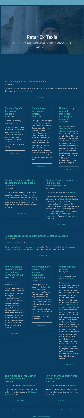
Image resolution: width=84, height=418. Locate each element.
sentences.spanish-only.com (15, 249)
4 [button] (51, 409)
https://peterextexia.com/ (42, 417)
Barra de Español (38, 123)
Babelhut (15, 123)
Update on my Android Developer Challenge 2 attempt (66, 114)
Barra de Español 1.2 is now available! (25, 81)
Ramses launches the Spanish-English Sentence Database (36, 236)
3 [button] (41, 409)
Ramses (19, 247)
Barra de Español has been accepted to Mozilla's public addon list (20, 183)
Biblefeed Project (41, 289)
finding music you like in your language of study (69, 307)
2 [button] (32, 409)
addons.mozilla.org (15, 132)
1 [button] (22, 409)
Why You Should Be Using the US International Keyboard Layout (14, 270)
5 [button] (61, 409)
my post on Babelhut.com (24, 91)
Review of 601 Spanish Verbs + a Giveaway (61, 377)
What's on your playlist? (67, 268)
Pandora (62, 312)
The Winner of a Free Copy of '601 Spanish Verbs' (20, 377)
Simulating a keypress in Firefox (39, 111)
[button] (81, 2)
